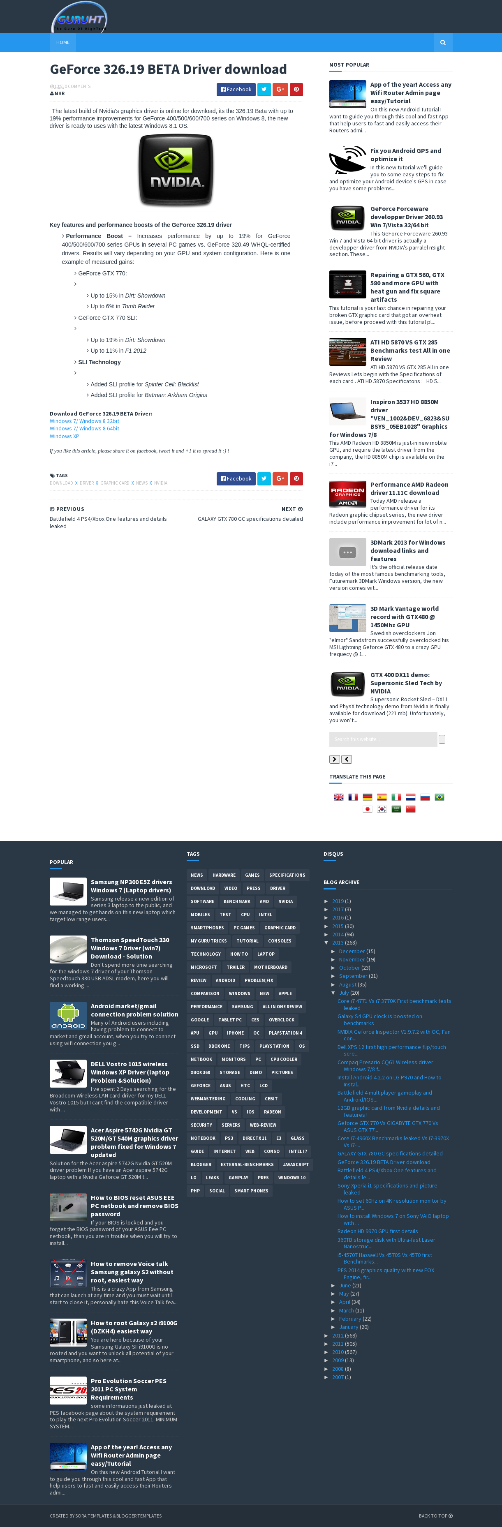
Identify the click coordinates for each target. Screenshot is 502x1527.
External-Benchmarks (247, 1164)
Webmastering (208, 1099)
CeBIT (271, 1099)
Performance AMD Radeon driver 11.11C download (409, 488)
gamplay (238, 1177)
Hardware (224, 875)
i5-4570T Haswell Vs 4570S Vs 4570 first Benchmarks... (385, 1258)
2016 (338, 917)
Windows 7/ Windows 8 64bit (84, 428)
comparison (205, 993)
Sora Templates (93, 1516)
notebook (203, 1138)
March (347, 1310)
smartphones (207, 928)
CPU (245, 914)
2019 (338, 901)
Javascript (296, 1164)
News (142, 483)
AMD (264, 901)
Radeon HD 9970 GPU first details (378, 1231)
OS (302, 1046)
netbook (201, 1059)
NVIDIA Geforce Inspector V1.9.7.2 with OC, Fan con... (394, 1035)
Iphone (235, 1033)
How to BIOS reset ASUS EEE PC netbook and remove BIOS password (134, 1205)
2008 (338, 1368)
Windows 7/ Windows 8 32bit (84, 421)
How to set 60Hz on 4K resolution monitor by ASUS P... (392, 1204)
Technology (206, 954)
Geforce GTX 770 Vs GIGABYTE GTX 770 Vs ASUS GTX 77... (388, 1126)
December (352, 951)
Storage (230, 1072)
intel (265, 914)
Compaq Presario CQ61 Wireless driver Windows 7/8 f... (385, 1065)
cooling (245, 1099)
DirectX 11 (255, 1138)
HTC (245, 1085)
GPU (212, 1033)
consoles (279, 941)
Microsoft (204, 967)
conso (272, 1151)
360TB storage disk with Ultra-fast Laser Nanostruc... (386, 1243)
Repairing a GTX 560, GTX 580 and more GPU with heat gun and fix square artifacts (407, 286)
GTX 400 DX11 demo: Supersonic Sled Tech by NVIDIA (406, 682)
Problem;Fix (259, 980)
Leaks (212, 1177)
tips (244, 1046)
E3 (278, 1138)
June (345, 1285)
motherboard (270, 967)
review (198, 980)
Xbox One (219, 1046)
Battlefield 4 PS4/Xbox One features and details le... (387, 1174)
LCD (263, 1085)
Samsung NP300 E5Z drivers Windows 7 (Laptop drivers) (131, 886)
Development (206, 1112)
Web (249, 1151)
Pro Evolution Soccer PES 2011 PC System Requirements (129, 1389)
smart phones (251, 1191)
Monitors (234, 1059)
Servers (231, 1125)
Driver (87, 483)
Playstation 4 (285, 1033)
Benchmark (237, 901)
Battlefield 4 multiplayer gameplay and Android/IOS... (385, 1096)
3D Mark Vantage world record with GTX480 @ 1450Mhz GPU (404, 616)
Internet (224, 1151)
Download (62, 483)
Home (62, 42)
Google (200, 1020)
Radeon (272, 1112)
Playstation (274, 1046)
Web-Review (263, 1125)
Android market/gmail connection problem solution (134, 1010)
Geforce (201, 1085)
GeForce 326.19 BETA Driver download (384, 1162)
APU (195, 1033)
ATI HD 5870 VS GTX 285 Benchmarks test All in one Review (410, 350)
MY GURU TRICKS (209, 941)
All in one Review (282, 1007)
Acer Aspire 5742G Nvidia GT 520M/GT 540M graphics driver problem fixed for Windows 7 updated (134, 1142)
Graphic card (115, 483)
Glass (298, 1138)
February (351, 1318)
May (344, 1293)
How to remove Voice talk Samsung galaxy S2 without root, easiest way (132, 1271)
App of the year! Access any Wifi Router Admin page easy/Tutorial (410, 92)
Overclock (281, 1020)
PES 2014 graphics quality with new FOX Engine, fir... (386, 1273)
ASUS (225, 1085)
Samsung (242, 1007)
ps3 (229, 1138)
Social (217, 1191)
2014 (338, 934)
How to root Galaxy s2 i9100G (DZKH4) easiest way (134, 1327)
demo (256, 1072)
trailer (236, 967)
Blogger (201, 1164)
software (202, 901)
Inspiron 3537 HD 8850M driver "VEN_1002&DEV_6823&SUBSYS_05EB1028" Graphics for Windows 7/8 (389, 418)
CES (255, 1020)
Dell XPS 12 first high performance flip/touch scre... (392, 1050)
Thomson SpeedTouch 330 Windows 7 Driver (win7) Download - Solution (130, 948)
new (264, 993)
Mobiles (200, 914)
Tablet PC (230, 1020)
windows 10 (291, 1177)
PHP (195, 1191)
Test (225, 914)
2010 (338, 1352)
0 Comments (77, 86)
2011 (338, 1343)
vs (234, 1112)
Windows (239, 993)
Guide (197, 1151)
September (354, 975)
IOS (250, 1112)
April (345, 1301)
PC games (244, 928)
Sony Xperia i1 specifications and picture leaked (387, 1189)
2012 (338, 1335)
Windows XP (64, 436)
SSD (195, 1046)
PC (258, 1059)
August (348, 984)
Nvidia (160, 483)
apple (285, 993)
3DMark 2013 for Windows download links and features (408, 550)
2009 (338, 1360)
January (349, 1327)
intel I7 (298, 1151)
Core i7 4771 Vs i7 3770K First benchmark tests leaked (394, 1004)
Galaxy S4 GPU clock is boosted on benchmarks (380, 1019)
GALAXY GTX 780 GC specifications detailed (390, 1153)
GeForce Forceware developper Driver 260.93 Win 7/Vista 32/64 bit (406, 216)
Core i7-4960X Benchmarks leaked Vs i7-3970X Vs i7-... (393, 1141)
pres (263, 1177)
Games (252, 875)
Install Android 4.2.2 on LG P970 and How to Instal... (390, 1081)
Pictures (282, 1072)
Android (225, 980)
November (352, 959)
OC (256, 1033)
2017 (338, 909)
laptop (266, 954)
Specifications (287, 875)
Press (254, 888)
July (344, 992)
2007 (338, 1377)
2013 (338, 942)
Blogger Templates (139, 1516)
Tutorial (247, 941)
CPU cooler (284, 1059)
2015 (338, 926)
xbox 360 (200, 1072)
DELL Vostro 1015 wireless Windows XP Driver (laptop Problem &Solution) (130, 1072)
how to (239, 954)
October (350, 967)
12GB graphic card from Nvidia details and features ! (389, 1111)
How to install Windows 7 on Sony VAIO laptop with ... (393, 1219)
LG (194, 1177)
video (230, 888)
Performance (206, 1007)
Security (201, 1125)
